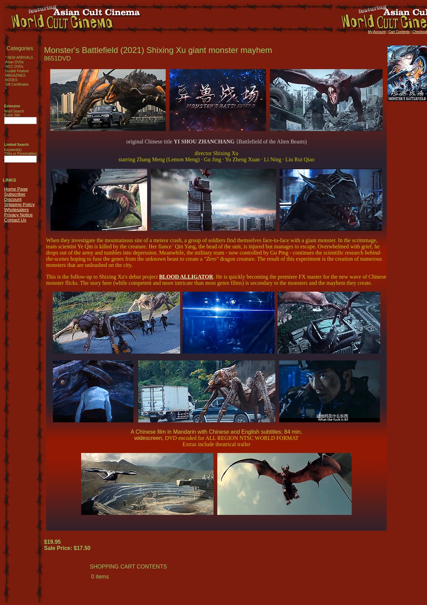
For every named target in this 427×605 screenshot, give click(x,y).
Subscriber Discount (14, 197)
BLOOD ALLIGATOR (186, 277)
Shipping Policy (19, 204)
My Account (377, 32)
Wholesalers (16, 209)
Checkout (420, 32)
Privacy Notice (18, 214)
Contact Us (15, 220)
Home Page (16, 189)
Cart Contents (399, 32)
